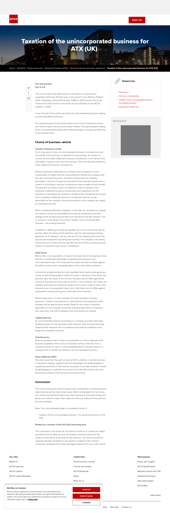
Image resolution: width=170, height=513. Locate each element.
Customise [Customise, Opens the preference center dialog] (86, 503)
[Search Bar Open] (151, 20)
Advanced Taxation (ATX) (56, 68)
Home (12, 68)
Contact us (126, 507)
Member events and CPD (149, 471)
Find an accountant (82, 466)
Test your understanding (129, 96)
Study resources (35, 68)
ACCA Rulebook (81, 471)
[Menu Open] (159, 20)
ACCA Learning (16, 466)
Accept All (86, 489)
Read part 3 (123, 92)
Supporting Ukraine (147, 476)
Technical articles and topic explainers (87, 68)
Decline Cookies (86, 496)
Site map (114, 507)
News (76, 476)
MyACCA (13, 461)
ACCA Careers (15, 471)
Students (21, 68)
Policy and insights (146, 461)
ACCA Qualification (146, 466)
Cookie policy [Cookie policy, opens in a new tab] (33, 499)
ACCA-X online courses (84, 461)
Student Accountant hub (129, 107)
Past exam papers (146, 481)
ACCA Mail (142, 485)
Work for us (79, 481)
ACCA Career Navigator (20, 476)
